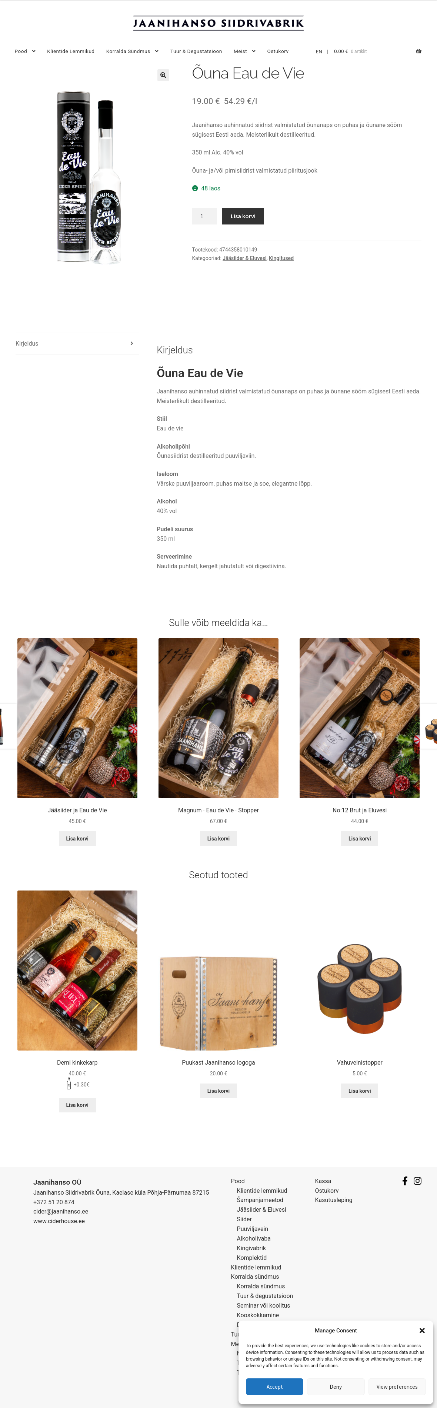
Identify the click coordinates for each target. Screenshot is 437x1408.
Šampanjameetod (260, 1200)
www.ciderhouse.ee (59, 1221)
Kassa (323, 1181)
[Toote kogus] (204, 216)
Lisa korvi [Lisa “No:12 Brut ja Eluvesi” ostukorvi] (359, 839)
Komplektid (252, 1257)
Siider (244, 1219)
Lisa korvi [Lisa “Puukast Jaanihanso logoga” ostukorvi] (218, 1091)
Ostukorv (277, 51)
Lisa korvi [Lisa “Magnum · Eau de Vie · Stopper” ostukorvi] (218, 839)
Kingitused (281, 258)
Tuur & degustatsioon (196, 51)
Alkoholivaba (254, 1238)
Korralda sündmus (128, 51)
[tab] (77, 344)
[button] (422, 1330)
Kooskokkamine (258, 1315)
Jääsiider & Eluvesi (244, 258)
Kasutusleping (334, 1200)
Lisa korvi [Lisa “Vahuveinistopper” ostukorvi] (359, 1091)
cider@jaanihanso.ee (60, 1211)
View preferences (397, 1386)
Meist (240, 51)
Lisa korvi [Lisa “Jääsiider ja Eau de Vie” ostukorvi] (77, 839)
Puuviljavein (252, 1228)
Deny (336, 1386)
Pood (20, 51)
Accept (275, 1386)
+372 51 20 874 (53, 1202)
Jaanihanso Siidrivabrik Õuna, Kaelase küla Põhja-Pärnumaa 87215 (121, 1192)
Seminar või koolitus (263, 1305)
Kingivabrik (251, 1248)
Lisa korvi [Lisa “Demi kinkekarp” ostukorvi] (77, 1105)
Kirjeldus (27, 343)
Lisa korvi (243, 216)
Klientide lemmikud (70, 51)
